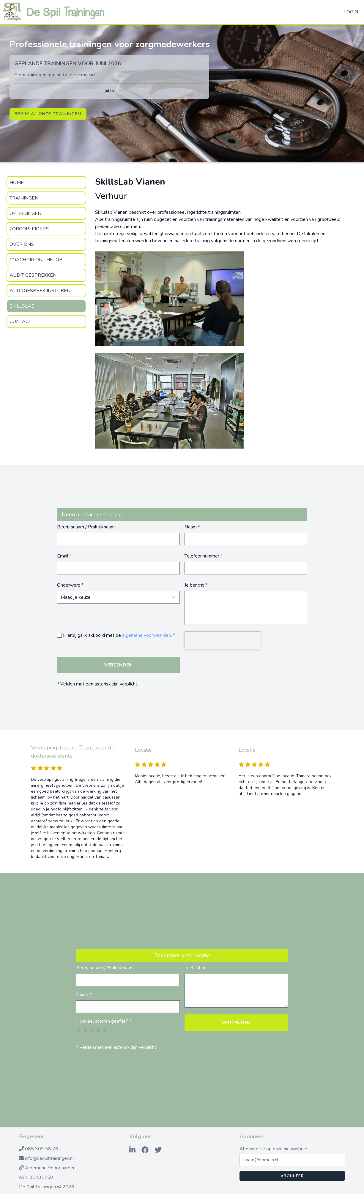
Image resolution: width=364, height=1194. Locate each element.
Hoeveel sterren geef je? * (103, 1021)
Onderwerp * (70, 585)
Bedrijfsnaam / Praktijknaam (86, 527)
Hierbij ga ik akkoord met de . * (119, 635)
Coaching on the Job (36, 259)
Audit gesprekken (33, 275)
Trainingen (24, 198)
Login (351, 12)
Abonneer (292, 1176)
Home (17, 182)
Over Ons (22, 244)
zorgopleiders (29, 229)
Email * (64, 556)
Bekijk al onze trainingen (48, 114)
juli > (109, 91)
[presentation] (223, 641)
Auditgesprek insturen (40, 290)
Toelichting (196, 968)
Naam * (192, 527)
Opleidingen (25, 213)
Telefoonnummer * (204, 556)
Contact (20, 321)
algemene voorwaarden (146, 635)
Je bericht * (196, 585)
